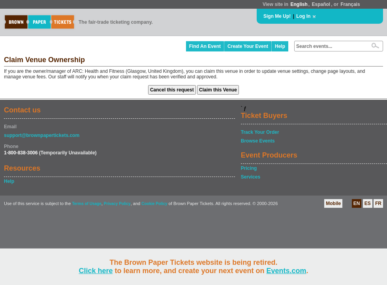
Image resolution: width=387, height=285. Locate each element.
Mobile (333, 203)
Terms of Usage (86, 203)
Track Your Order (260, 132)
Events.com (286, 271)
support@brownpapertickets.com (41, 135)
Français (350, 4)
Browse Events (258, 141)
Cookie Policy (154, 203)
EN (356, 203)
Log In (303, 16)
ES (367, 203)
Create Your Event (247, 46)
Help (280, 46)
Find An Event (205, 46)
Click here (96, 271)
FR (378, 203)
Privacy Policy (117, 203)
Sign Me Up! (277, 16)
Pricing (249, 168)
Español (321, 4)
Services (250, 177)
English (298, 4)
